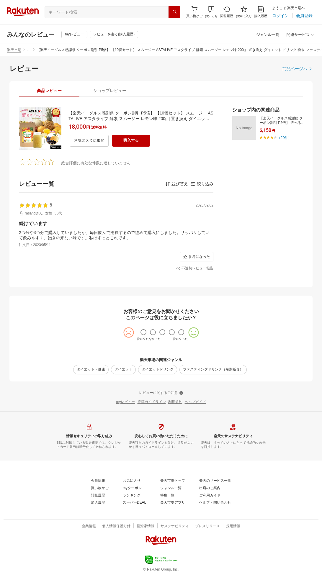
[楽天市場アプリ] (172, 502)
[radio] (143, 332)
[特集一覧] (167, 495)
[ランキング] (131, 495)
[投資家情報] (145, 526)
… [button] (29, 50)
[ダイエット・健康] (91, 369)
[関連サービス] (301, 34)
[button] (211, 12)
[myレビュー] (74, 34)
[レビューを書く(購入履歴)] (114, 34)
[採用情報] (233, 526)
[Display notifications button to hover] (194, 12)
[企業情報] (89, 526)
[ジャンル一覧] (267, 34)
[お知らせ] (211, 12)
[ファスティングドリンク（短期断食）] (213, 369)
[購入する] (131, 141)
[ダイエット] (123, 369)
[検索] (174, 12)
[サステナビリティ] (175, 526)
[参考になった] (196, 256)
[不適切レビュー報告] (194, 268)
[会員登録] (304, 15)
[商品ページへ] (297, 68)
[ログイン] (280, 15)
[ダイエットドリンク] (157, 369)
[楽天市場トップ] (172, 481)
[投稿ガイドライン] (152, 402)
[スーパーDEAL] (134, 502)
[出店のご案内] (209, 488)
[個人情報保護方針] (116, 526)
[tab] (49, 90)
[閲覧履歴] (226, 12)
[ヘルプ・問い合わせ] (215, 502)
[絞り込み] (201, 183)
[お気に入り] (244, 12)
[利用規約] (175, 402)
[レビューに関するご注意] (161, 393)
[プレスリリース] (207, 526)
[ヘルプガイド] (195, 402)
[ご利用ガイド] (209, 495)
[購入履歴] (260, 12)
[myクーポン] (132, 488)
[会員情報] (98, 481)
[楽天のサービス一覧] (215, 481)
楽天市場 (14, 50)
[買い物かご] (100, 488)
